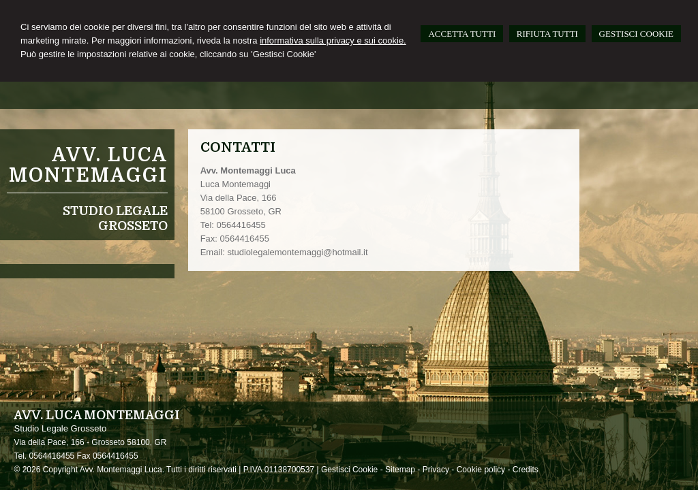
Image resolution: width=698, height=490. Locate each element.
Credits (525, 469)
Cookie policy (481, 469)
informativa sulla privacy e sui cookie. (333, 40)
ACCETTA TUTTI (462, 34)
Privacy (436, 469)
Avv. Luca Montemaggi (88, 165)
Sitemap (400, 469)
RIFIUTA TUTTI (547, 34)
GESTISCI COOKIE (636, 34)
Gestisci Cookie (349, 469)
